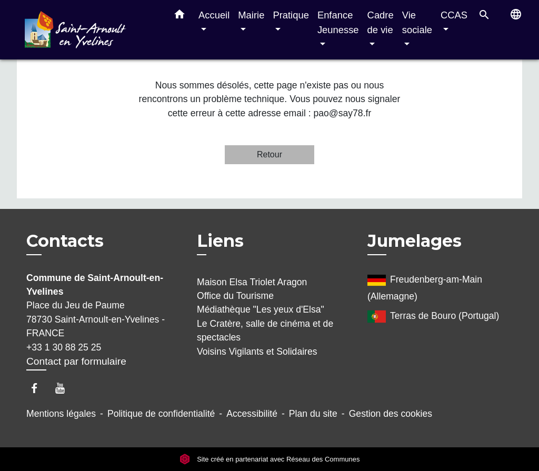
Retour (269, 154)
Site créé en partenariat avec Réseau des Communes (269, 459)
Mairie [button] (251, 15)
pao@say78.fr (342, 113)
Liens (220, 241)
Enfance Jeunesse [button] (338, 22)
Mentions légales (61, 413)
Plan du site (313, 413)
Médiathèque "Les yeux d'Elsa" (260, 309)
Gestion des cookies (390, 413)
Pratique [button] (291, 15)
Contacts (65, 241)
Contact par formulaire (76, 361)
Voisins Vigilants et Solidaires (257, 351)
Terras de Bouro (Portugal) (433, 316)
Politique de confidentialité (161, 413)
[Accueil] (90, 29)
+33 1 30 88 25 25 (63, 347)
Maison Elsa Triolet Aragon (252, 282)
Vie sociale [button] (417, 22)
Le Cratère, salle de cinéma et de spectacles (265, 330)
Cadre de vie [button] (380, 22)
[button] (179, 16)
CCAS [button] (454, 15)
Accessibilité (251, 413)
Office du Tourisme (235, 295)
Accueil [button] (213, 15)
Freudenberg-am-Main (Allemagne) (424, 286)
